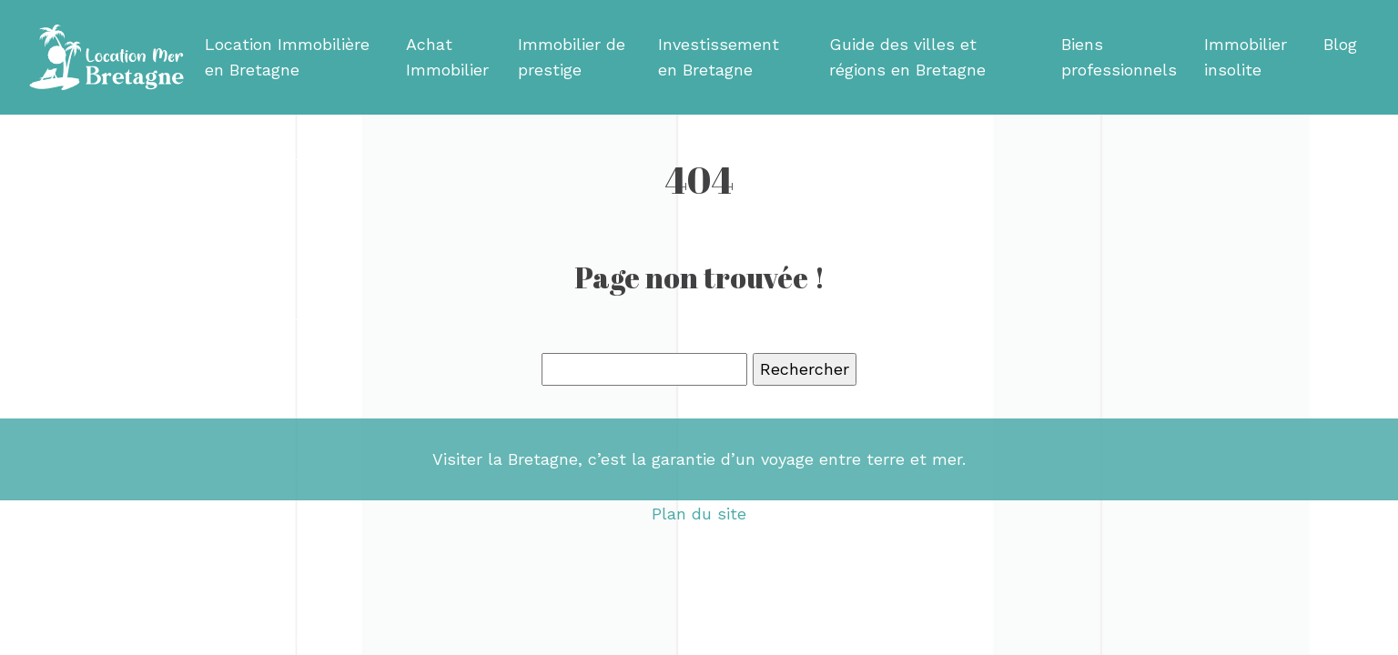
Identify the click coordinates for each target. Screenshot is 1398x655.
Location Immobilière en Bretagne (287, 57)
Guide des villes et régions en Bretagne (907, 57)
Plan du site (699, 513)
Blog (1340, 44)
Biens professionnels (1119, 57)
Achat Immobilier (447, 57)
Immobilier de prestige (571, 57)
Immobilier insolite (1245, 57)
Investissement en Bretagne (718, 57)
